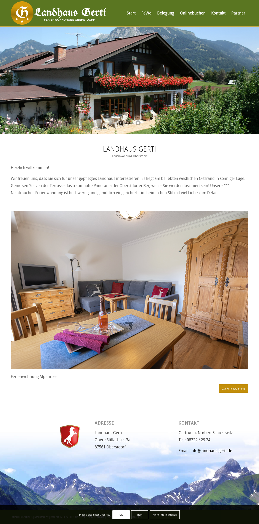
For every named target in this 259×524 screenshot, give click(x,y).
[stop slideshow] (138, 123)
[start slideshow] (121, 123)
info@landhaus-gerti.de (211, 450)
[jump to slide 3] (132, 123)
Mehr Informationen (165, 514)
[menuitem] (131, 13)
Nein (139, 514)
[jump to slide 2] (129, 123)
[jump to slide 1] (126, 123)
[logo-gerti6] (59, 13)
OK (121, 514)
